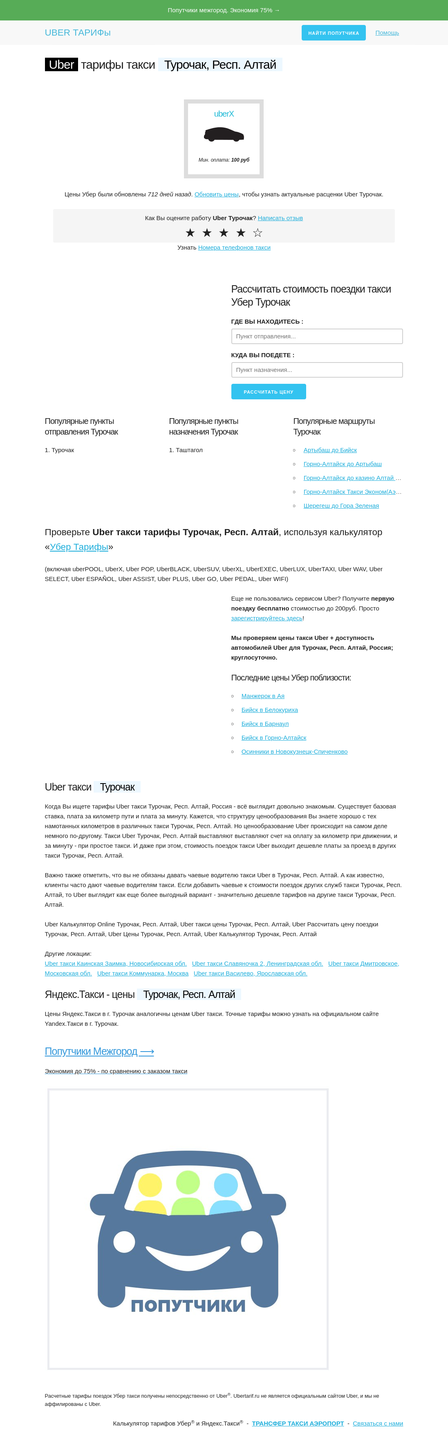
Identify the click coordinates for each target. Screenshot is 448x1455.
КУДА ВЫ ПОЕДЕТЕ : (263, 354)
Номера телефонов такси (234, 247)
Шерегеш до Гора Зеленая (341, 505)
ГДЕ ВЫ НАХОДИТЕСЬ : (267, 321)
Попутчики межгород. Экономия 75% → (224, 10)
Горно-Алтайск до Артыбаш (343, 463)
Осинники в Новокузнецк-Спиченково (295, 751)
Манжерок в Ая (263, 695)
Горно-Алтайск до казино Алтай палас (358, 477)
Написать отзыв (280, 217)
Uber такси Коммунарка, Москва (143, 973)
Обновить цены (217, 194)
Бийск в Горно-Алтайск (274, 737)
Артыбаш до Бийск (330, 449)
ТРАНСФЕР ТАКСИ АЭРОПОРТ (298, 1423)
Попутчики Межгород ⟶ (99, 1051)
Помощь (387, 32)
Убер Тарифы (79, 547)
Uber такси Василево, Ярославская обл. (250, 973)
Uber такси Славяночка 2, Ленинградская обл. (257, 963)
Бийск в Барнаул (265, 723)
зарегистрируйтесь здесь (266, 618)
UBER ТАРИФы (78, 32)
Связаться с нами (378, 1423)
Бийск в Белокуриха (270, 709)
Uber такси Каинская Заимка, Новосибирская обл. (116, 963)
